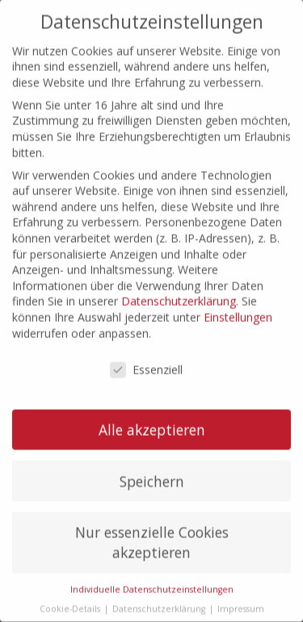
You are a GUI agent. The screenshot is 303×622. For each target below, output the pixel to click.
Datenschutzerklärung (178, 286)
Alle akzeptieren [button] (152, 414)
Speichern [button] (152, 466)
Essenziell (146, 356)
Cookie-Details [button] (71, 593)
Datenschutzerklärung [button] (160, 593)
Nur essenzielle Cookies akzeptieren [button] (152, 528)
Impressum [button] (240, 593)
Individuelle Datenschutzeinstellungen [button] (152, 574)
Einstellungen (238, 302)
